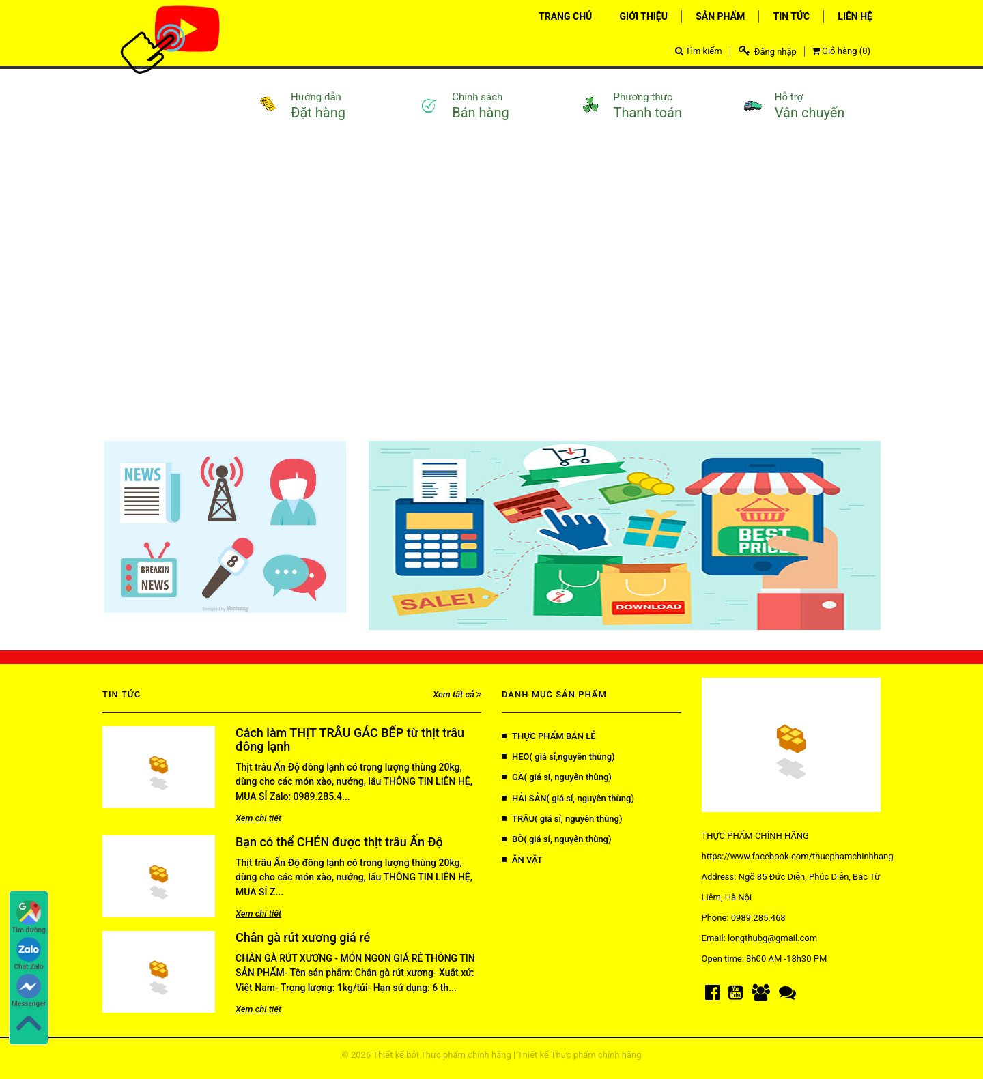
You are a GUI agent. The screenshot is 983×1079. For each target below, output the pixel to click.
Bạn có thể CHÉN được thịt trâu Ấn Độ (339, 842)
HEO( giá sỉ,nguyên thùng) (558, 756)
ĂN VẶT (522, 859)
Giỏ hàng (841, 51)
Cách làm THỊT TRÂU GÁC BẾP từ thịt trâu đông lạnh (350, 739)
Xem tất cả (457, 694)
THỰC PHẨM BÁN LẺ (549, 736)
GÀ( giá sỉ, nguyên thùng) (557, 777)
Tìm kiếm (698, 51)
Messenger (29, 990)
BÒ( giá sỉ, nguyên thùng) (557, 839)
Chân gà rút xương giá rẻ (303, 937)
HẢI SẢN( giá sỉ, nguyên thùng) (568, 798)
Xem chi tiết (258, 818)
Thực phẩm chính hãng (466, 1055)
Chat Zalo (29, 953)
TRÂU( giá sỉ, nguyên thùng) (562, 819)
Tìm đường (29, 917)
